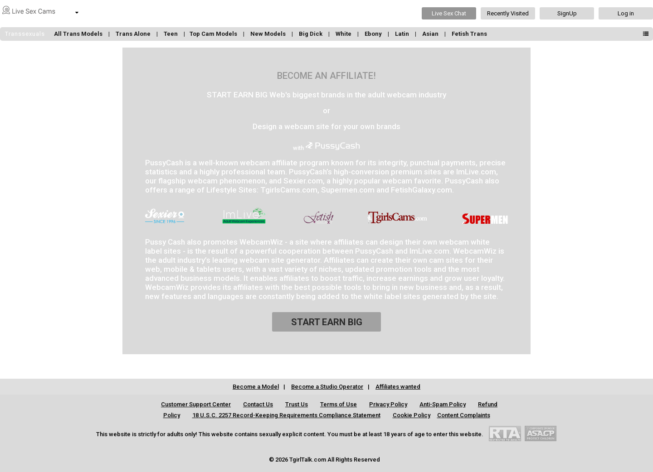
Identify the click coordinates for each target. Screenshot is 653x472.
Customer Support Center (196, 404)
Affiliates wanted (397, 386)
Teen (171, 33)
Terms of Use (338, 404)
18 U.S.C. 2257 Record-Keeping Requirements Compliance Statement (286, 415)
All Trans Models (79, 33)
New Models (268, 33)
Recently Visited (508, 13)
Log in (626, 13)
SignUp (567, 13)
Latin (402, 33)
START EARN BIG (326, 322)
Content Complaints (463, 415)
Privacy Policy (388, 404)
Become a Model (256, 386)
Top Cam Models (214, 33)
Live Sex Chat (449, 13)
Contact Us (258, 404)
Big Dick (311, 33)
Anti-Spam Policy (442, 404)
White (344, 33)
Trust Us (296, 404)
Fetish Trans (469, 33)
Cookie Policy (411, 415)
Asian (431, 33)
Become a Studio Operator (327, 386)
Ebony (374, 33)
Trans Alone (134, 33)
